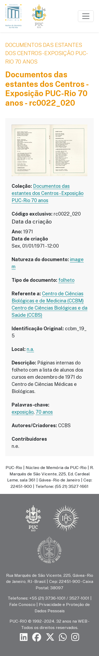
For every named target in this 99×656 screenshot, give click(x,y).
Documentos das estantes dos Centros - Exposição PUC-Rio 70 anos (46, 53)
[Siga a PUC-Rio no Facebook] (36, 637)
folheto (66, 280)
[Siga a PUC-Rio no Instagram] (75, 637)
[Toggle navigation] (86, 16)
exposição (23, 412)
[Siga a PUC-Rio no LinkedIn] (24, 637)
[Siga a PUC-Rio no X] (50, 637)
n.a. (30, 349)
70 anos (44, 412)
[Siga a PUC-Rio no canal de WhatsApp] (63, 637)
